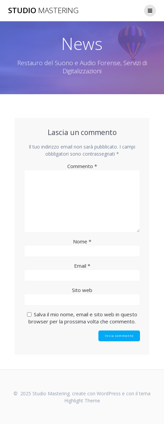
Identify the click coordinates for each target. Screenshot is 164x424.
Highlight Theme (82, 400)
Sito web (82, 290)
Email (82, 265)
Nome (82, 241)
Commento (82, 166)
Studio (43, 10)
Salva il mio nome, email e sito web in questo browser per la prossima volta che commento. (82, 318)
